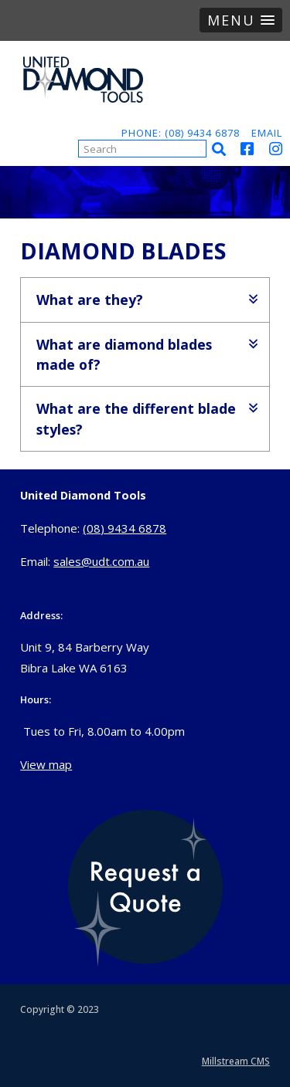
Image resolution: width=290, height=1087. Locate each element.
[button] (241, 20)
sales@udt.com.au (101, 561)
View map (46, 764)
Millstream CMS (236, 1061)
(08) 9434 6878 (124, 528)
